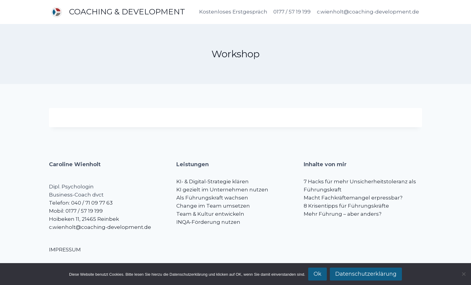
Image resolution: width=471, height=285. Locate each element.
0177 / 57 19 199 (292, 12)
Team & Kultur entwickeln (210, 214)
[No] (463, 274)
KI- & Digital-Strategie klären (212, 181)
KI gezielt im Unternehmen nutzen (222, 190)
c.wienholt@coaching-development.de (368, 12)
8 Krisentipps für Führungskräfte (346, 206)
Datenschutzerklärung (366, 274)
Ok (317, 274)
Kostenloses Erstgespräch (233, 12)
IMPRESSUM (65, 250)
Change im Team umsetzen (213, 206)
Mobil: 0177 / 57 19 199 (76, 211)
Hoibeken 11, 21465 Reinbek (84, 219)
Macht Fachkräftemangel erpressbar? (353, 198)
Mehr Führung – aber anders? (342, 214)
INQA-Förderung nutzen (208, 222)
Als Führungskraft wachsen (212, 198)
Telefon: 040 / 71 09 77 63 (81, 203)
